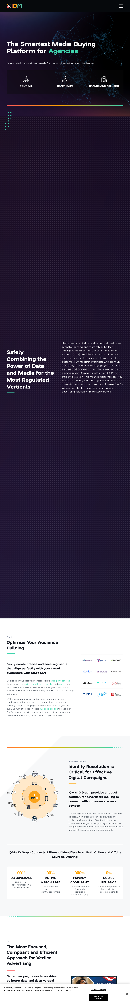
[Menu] (119, 6)
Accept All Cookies (98, 997)
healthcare (37, 684)
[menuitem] (119, 6)
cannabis (48, 684)
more (61, 684)
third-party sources (60, 681)
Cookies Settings (98, 990)
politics (27, 684)
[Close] (127, 994)
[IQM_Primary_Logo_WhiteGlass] (14, 6)
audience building (49, 709)
